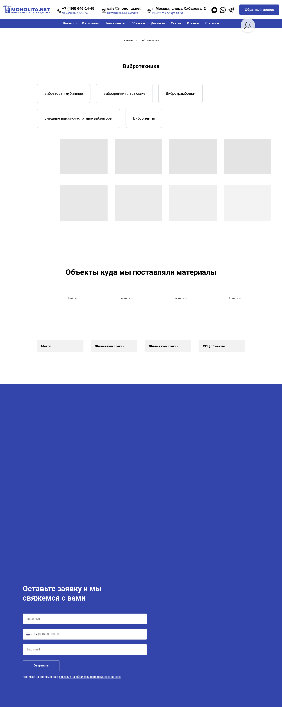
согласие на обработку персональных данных (90, 677)
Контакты (212, 23)
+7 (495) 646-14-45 (78, 8)
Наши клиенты (115, 23)
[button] (259, 10)
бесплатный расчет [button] (122, 13)
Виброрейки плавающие (124, 93)
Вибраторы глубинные (63, 93)
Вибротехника (149, 40)
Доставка (158, 23)
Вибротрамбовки (180, 93)
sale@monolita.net (123, 8)
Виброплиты (144, 118)
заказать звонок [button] (75, 13)
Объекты (138, 23)
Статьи (176, 23)
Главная (128, 40)
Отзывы (193, 23)
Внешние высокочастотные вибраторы (78, 118)
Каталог (69, 23)
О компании (90, 23)
